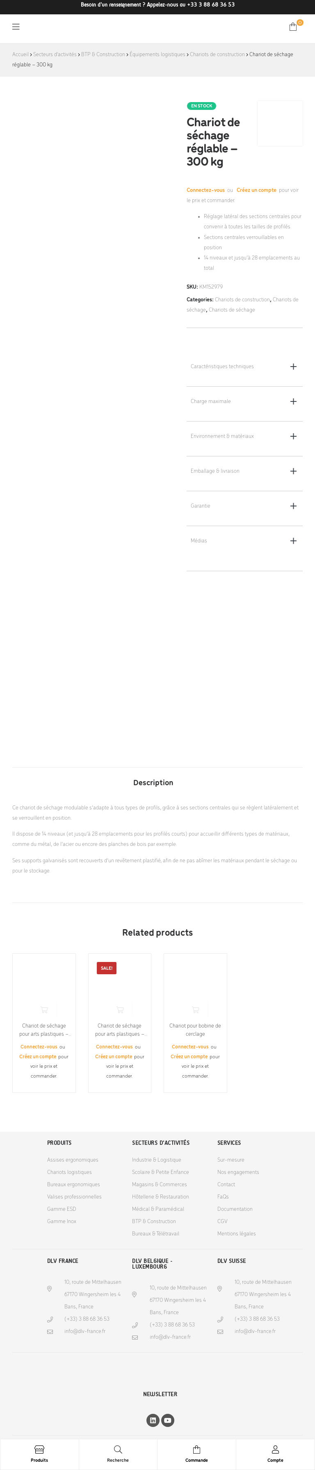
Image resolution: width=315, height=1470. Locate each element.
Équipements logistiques (157, 55)
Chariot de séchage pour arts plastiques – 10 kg (43, 1030)
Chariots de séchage (232, 310)
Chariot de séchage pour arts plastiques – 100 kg (119, 1030)
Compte (275, 1460)
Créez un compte (256, 190)
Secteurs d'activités (55, 55)
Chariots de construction (217, 55)
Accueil (20, 55)
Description (153, 783)
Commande (196, 1460)
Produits (39, 1460)
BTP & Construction (103, 55)
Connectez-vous (206, 190)
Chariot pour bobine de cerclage (195, 1030)
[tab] (153, 779)
